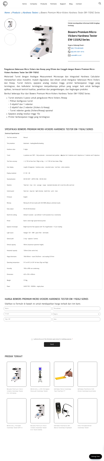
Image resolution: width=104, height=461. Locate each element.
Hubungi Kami (95, 456)
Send (52, 344)
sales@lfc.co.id (76, 55)
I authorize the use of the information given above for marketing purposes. (52, 339)
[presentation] (52, 330)
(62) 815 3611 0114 (77, 52)
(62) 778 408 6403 (77, 48)
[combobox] (76, 314)
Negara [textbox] (55, 314)
